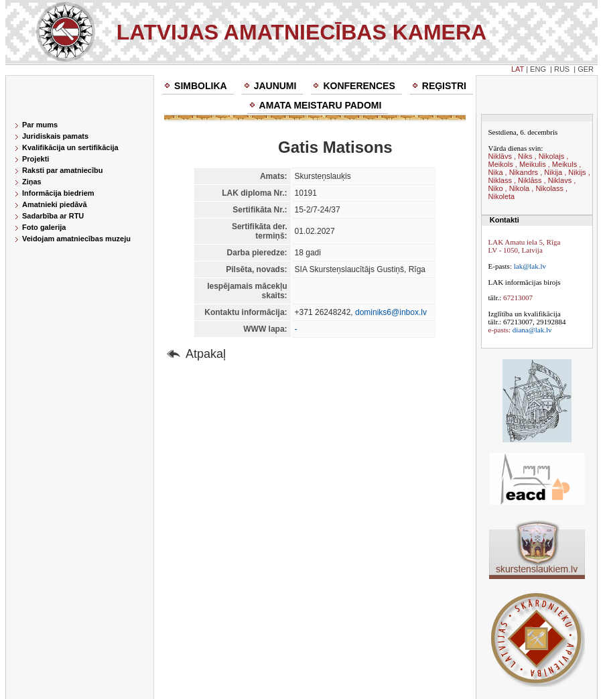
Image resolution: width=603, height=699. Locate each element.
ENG (538, 69)
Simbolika (200, 85)
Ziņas (32, 182)
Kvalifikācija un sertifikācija (70, 147)
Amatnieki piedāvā (54, 204)
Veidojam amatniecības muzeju (76, 239)
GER (586, 69)
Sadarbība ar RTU (53, 216)
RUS (562, 69)
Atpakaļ (206, 354)
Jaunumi (275, 85)
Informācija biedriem (58, 193)
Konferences (359, 85)
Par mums (40, 125)
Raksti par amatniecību (62, 170)
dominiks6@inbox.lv (391, 312)
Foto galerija (44, 227)
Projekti (35, 159)
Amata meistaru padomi (320, 105)
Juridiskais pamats (55, 136)
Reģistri (444, 85)
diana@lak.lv (532, 330)
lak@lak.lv (530, 266)
